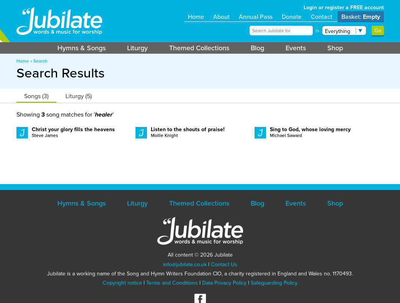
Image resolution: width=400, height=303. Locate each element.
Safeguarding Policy (274, 283)
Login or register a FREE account (344, 7)
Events (296, 48)
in (317, 30)
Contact (321, 16)
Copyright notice (122, 283)
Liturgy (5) (78, 96)
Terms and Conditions (172, 283)
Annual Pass (256, 16)
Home (196, 16)
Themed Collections (199, 48)
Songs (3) (36, 96)
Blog (257, 48)
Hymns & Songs (81, 48)
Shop (335, 48)
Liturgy (137, 48)
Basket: (360, 16)
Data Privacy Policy (224, 283)
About (221, 16)
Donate (292, 16)
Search (40, 61)
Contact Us (224, 264)
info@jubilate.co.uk (185, 264)
